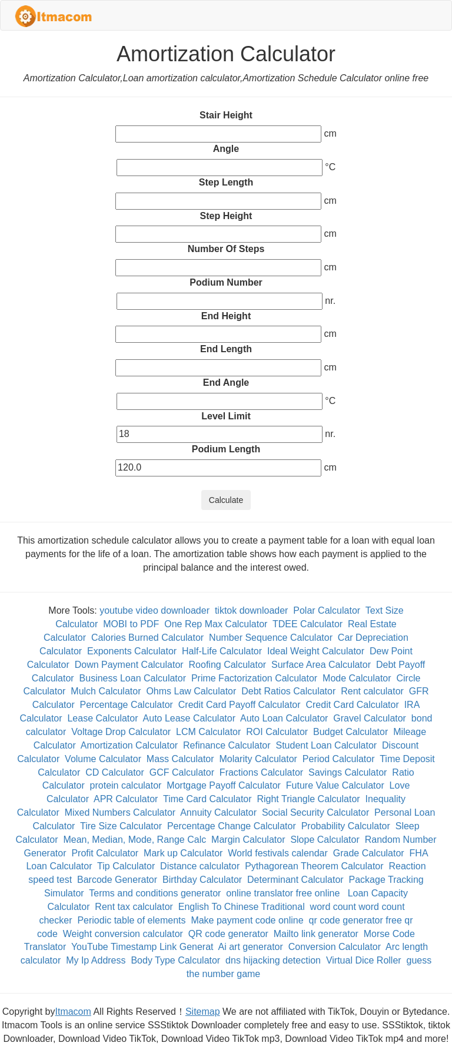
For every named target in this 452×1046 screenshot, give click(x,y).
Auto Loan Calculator (284, 718)
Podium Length (226, 449)
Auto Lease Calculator (189, 718)
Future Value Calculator (335, 785)
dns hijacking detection (273, 960)
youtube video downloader (154, 610)
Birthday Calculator (202, 880)
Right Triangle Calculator (308, 799)
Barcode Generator (117, 880)
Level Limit (226, 416)
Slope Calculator (324, 840)
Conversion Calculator (334, 947)
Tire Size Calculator (121, 826)
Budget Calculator (350, 732)
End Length (226, 349)
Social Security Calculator (315, 812)
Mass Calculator (180, 759)
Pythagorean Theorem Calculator (314, 866)
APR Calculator (126, 799)
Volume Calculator (103, 759)
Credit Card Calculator (351, 705)
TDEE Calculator (307, 624)
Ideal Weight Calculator (315, 651)
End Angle (226, 383)
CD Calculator (114, 772)
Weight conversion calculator (123, 934)
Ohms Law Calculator (191, 691)
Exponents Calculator (132, 651)
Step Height (226, 216)
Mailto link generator (316, 934)
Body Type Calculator (175, 960)
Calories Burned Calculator (147, 638)
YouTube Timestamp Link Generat (142, 947)
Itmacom (73, 1012)
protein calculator (126, 785)
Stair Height (226, 115)
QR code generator (228, 934)
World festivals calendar (278, 853)
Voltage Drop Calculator (121, 732)
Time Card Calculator (207, 799)
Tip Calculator (126, 866)
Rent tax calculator (134, 907)
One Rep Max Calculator (215, 624)
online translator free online (284, 893)
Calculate (226, 500)
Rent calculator (372, 691)
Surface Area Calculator (321, 665)
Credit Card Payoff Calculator (239, 705)
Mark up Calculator (183, 853)
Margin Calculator (248, 840)
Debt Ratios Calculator (288, 691)
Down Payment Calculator (129, 665)
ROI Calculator (277, 732)
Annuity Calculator (218, 812)
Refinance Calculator (227, 745)
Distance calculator (200, 866)
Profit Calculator (104, 853)
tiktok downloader (251, 610)
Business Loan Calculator (132, 678)
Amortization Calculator (129, 745)
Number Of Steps (226, 249)
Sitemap (202, 1012)
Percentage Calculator (126, 705)
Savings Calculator (347, 772)
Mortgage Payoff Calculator (224, 785)
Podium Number (226, 282)
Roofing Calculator (228, 665)
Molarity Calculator (258, 759)
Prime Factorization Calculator (254, 678)
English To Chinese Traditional (241, 907)
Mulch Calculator (106, 691)
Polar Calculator (326, 610)
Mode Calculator (357, 678)
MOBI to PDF (131, 624)
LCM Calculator (208, 732)
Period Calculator (339, 759)
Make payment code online (247, 920)
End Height (226, 316)
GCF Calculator (181, 772)
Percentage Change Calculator (231, 826)
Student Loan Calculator (326, 745)
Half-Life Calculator (222, 651)
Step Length (226, 182)
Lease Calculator (102, 718)
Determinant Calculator (295, 880)
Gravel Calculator (369, 718)
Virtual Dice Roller (363, 960)
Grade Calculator (368, 853)
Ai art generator (250, 947)
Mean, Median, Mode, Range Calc (134, 840)
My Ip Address (95, 960)
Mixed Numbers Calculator (120, 812)
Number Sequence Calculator (271, 638)
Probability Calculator (345, 826)
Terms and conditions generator (155, 893)
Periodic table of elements (131, 920)
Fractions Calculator (261, 772)
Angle (226, 149)
